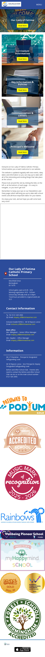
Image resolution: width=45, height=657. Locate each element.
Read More (22, 26)
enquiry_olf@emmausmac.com (25, 317)
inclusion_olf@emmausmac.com (23, 324)
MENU (39, 5)
